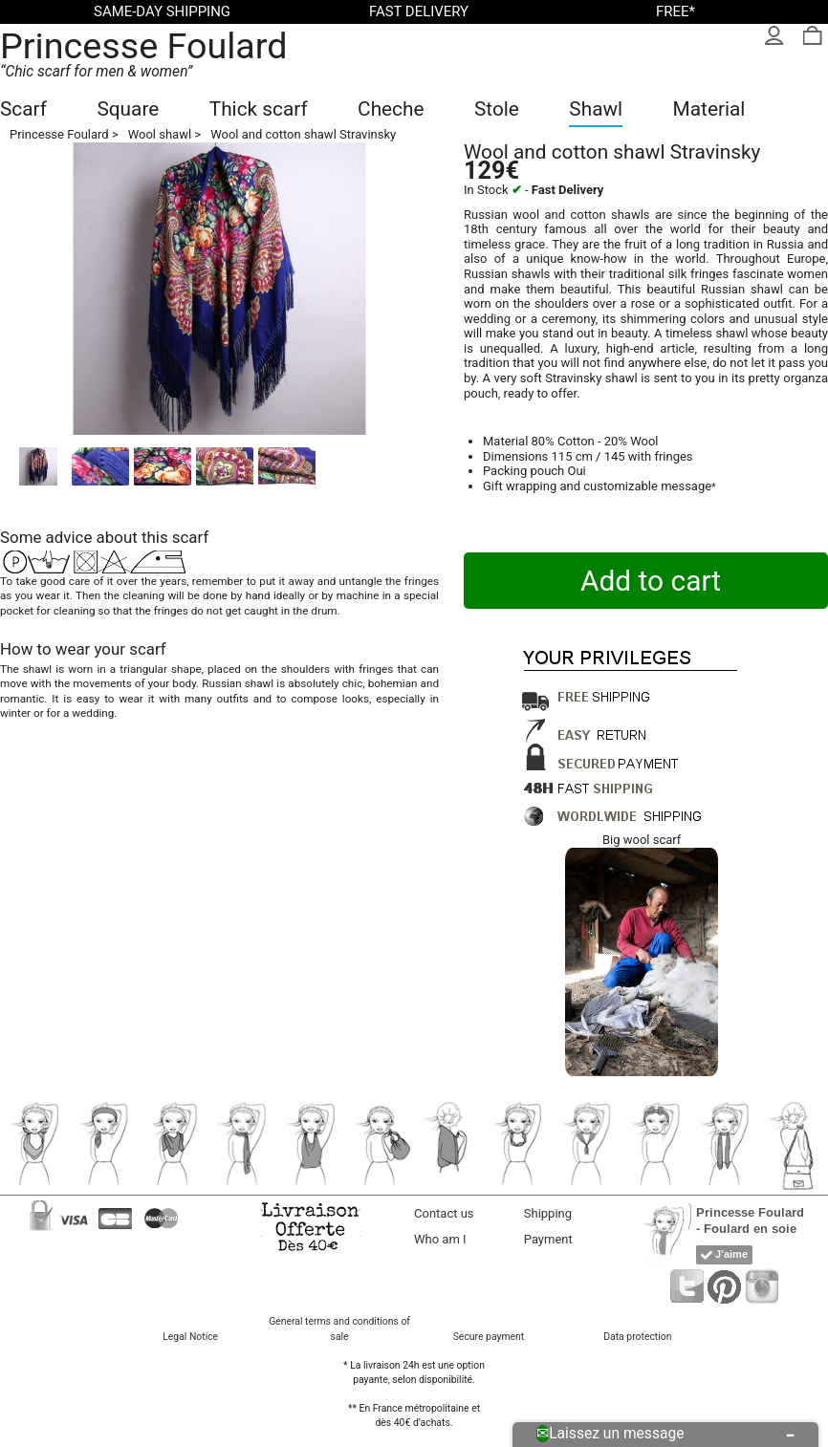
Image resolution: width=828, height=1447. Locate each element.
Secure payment (488, 1336)
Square (128, 108)
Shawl (595, 108)
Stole (496, 108)
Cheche (391, 108)
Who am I (440, 1239)
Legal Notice (190, 1336)
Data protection (637, 1336)
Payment (548, 1239)
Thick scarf (258, 108)
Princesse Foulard (144, 46)
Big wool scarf (641, 839)
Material (709, 108)
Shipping (548, 1213)
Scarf (23, 108)
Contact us (444, 1213)
